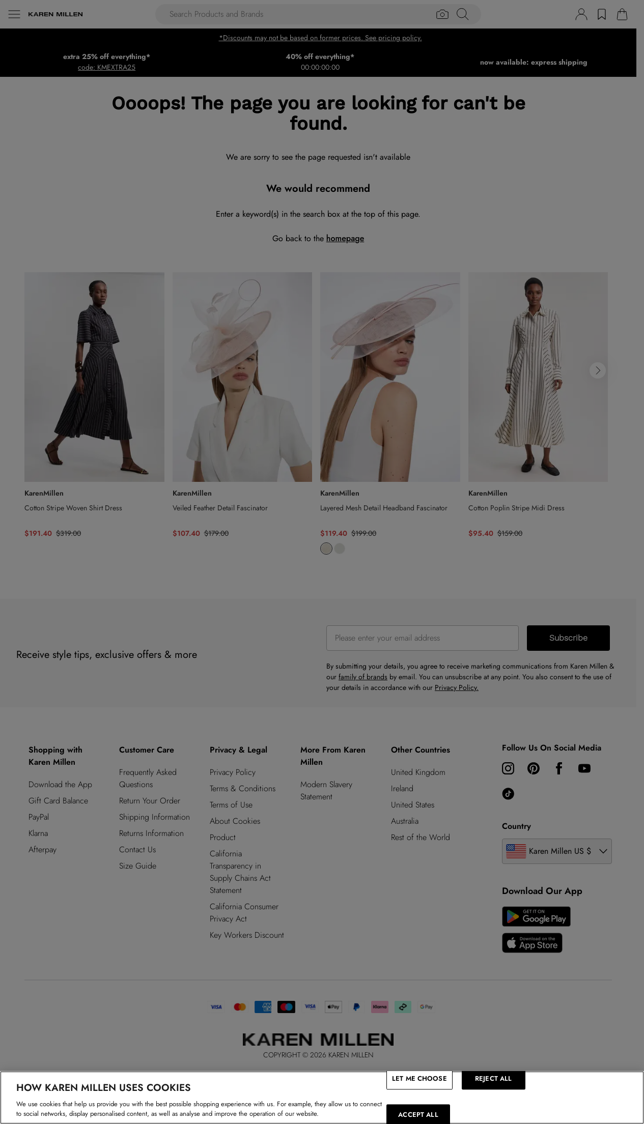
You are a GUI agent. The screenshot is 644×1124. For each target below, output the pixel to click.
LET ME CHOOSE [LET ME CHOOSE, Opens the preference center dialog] (419, 1078)
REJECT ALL (493, 1078)
